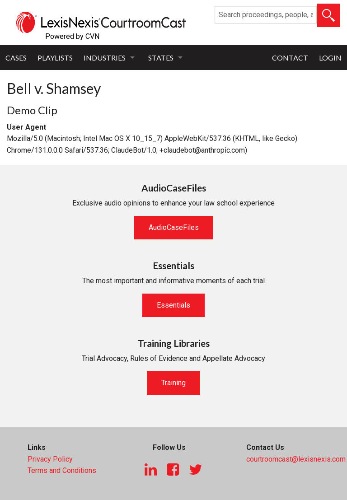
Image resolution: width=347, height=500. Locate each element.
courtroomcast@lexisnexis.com (296, 459)
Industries (105, 57)
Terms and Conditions (62, 470)
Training (173, 383)
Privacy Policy (50, 459)
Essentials (173, 305)
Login (330, 57)
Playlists (55, 57)
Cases (16, 57)
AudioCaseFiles (174, 227)
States (161, 57)
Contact (290, 57)
